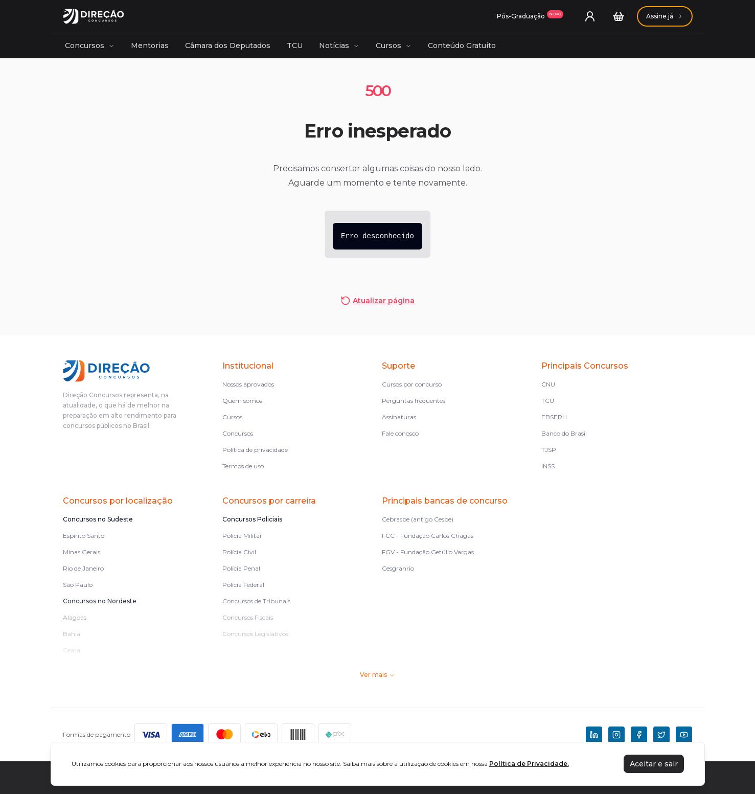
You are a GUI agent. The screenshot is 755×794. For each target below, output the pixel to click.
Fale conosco (400, 433)
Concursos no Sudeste (98, 519)
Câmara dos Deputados (227, 45)
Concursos (90, 45)
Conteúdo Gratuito (462, 45)
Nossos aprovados (248, 384)
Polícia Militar (242, 535)
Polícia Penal (241, 568)
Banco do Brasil (564, 433)
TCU (295, 45)
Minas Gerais (81, 552)
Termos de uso (243, 466)
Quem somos (242, 400)
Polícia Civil (239, 552)
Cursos (393, 45)
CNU (548, 384)
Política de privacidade (255, 449)
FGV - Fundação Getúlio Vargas (428, 552)
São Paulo (78, 584)
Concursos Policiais (252, 519)
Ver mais (377, 674)
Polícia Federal (243, 584)
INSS (548, 466)
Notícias (339, 45)
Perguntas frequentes (413, 400)
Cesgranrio (398, 568)
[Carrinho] (618, 16)
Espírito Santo (83, 535)
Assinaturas (399, 417)
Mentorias (150, 45)
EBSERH (554, 417)
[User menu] (590, 16)
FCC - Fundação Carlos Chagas (427, 535)
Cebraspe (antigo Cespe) (417, 519)
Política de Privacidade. (529, 763)
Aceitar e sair (654, 763)
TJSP (548, 449)
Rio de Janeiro (83, 568)
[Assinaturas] (530, 16)
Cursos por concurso (412, 384)
